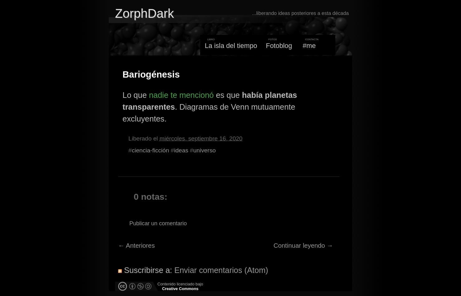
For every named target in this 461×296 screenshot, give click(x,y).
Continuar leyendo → (303, 245)
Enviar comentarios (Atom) (221, 270)
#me (309, 46)
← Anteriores (136, 245)
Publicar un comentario (158, 223)
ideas (181, 150)
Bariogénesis (151, 74)
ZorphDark (144, 13)
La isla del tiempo (231, 46)
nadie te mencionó (181, 95)
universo (204, 150)
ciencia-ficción (150, 150)
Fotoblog (279, 46)
